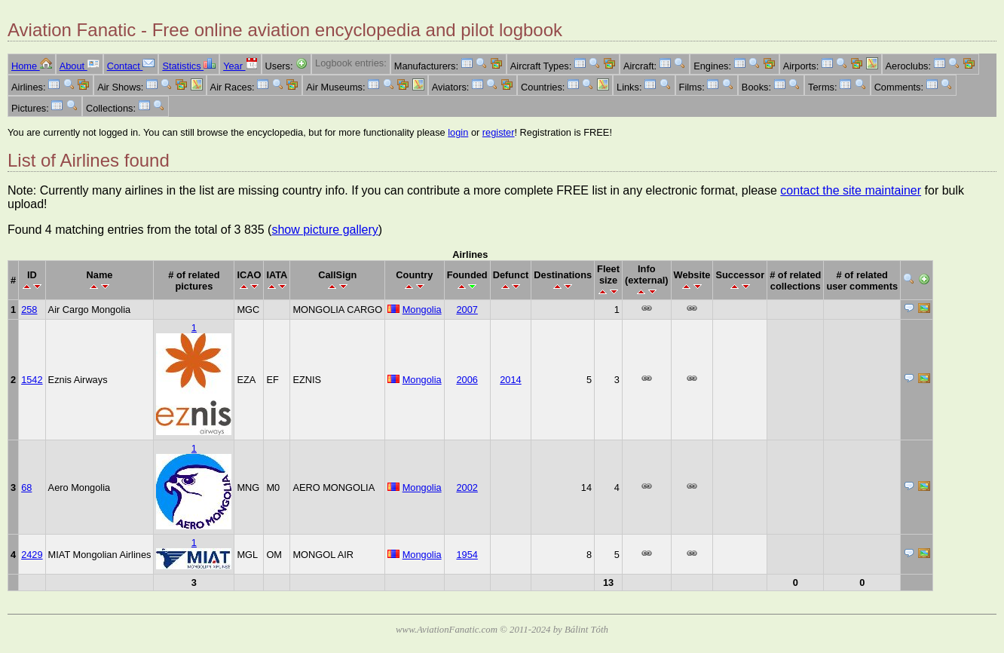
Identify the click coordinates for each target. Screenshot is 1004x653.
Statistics (189, 66)
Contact (131, 66)
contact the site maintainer (850, 190)
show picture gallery (324, 229)
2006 (466, 379)
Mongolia (422, 309)
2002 (466, 487)
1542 (31, 379)
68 (26, 487)
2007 (466, 309)
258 (29, 309)
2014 (510, 379)
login (458, 132)
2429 (31, 554)
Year (240, 66)
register (498, 132)
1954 (466, 554)
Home (31, 66)
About (79, 66)
